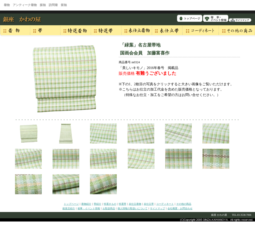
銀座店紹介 (68, 208)
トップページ (71, 203)
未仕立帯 (149, 203)
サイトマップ (157, 208)
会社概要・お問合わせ (180, 208)
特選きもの (110, 203)
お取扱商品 (108, 208)
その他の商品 (183, 203)
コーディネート (165, 203)
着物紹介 (86, 203)
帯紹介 (97, 203)
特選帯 (122, 203)
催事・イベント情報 (89, 208)
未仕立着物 (135, 203)
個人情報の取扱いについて (133, 208)
